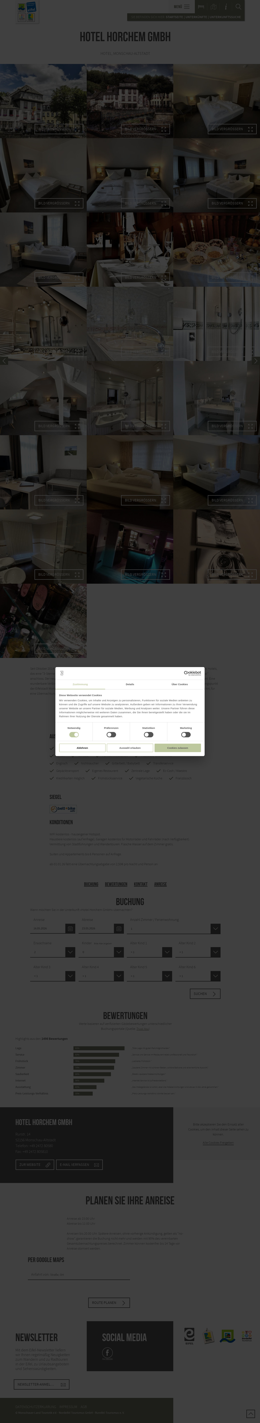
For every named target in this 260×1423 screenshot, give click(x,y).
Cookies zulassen (177, 747)
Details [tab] (130, 684)
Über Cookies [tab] (180, 684)
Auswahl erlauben (130, 747)
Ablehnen (82, 747)
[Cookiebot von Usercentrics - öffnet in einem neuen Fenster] (186, 673)
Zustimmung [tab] (80, 684)
